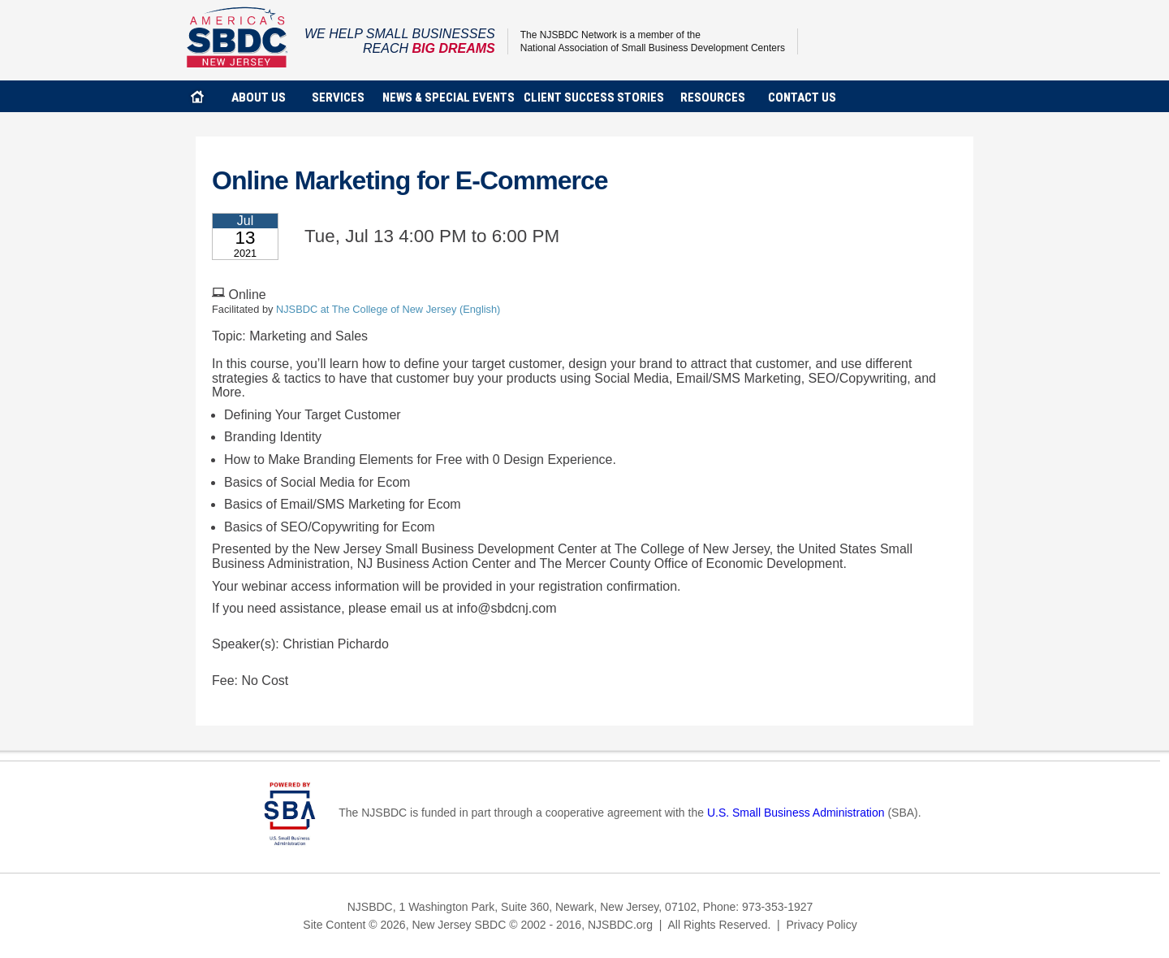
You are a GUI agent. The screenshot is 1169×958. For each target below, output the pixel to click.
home (197, 96)
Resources (712, 97)
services (338, 97)
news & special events (448, 97)
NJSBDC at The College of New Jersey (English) (388, 309)
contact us (802, 97)
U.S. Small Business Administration (796, 812)
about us (258, 97)
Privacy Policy (822, 924)
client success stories (594, 97)
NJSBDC (237, 37)
